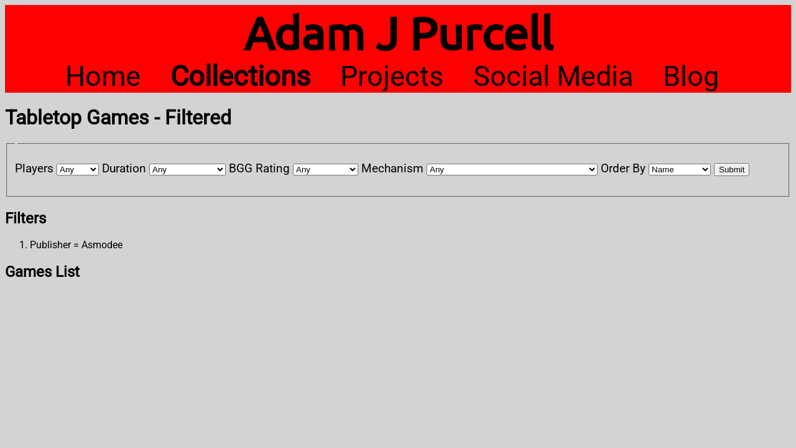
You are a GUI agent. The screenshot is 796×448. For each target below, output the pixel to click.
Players (34, 168)
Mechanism (392, 168)
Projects (391, 76)
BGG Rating (259, 168)
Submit (731, 169)
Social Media (553, 76)
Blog (691, 76)
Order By (623, 168)
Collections (240, 76)
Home (103, 76)
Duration (124, 168)
